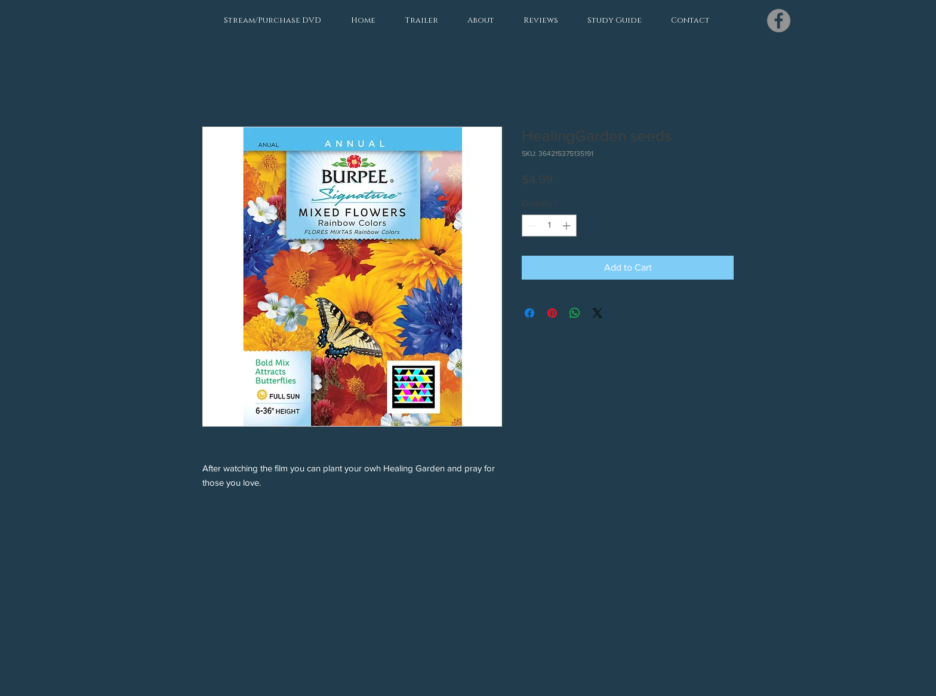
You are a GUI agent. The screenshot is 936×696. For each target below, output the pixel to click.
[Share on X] (597, 313)
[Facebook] (778, 20)
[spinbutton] (549, 225)
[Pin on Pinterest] (552, 313)
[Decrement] (531, 225)
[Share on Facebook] (529, 313)
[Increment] (567, 225)
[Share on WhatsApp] (575, 313)
